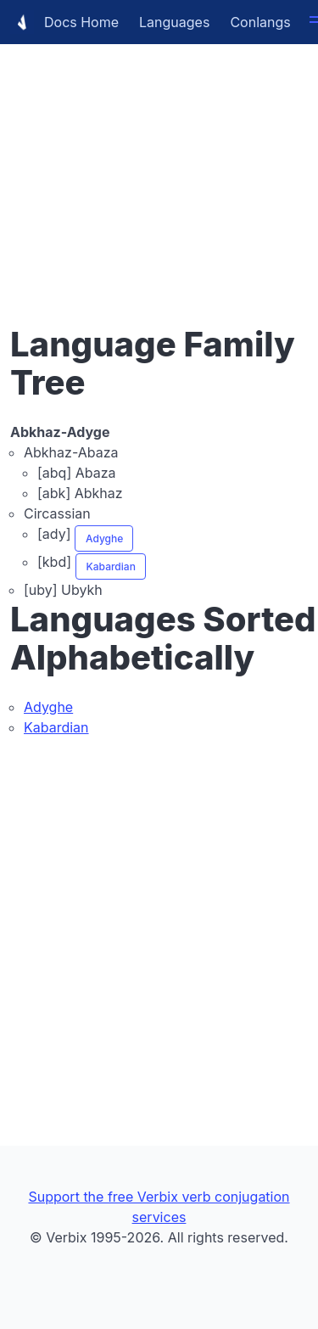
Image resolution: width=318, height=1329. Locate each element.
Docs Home (64, 22)
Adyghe (104, 538)
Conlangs (260, 22)
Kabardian (111, 566)
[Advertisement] (159, 159)
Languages (174, 22)
